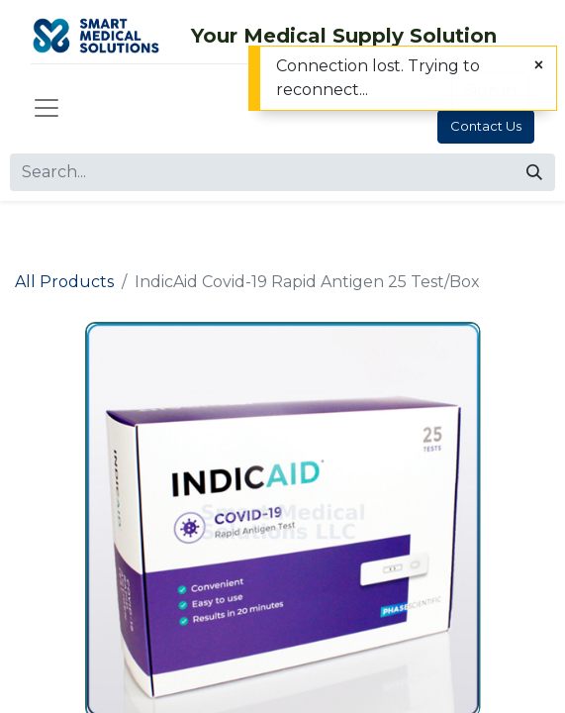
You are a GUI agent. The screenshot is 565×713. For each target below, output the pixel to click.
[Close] (538, 65)
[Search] (534, 172)
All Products (64, 281)
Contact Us (485, 126)
